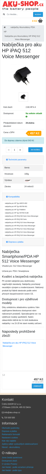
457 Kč (34, 133)
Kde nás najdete (9, 441)
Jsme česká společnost (12, 458)
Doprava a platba (14, 242)
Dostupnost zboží (9, 461)
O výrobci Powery (9, 464)
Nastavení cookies (10, 438)
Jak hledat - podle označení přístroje (17, 467)
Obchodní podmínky (10, 428)
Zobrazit (37, 386)
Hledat (38, 14)
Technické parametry (16, 160)
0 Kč (34, 21)
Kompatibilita (13, 197)
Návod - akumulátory (11, 447)
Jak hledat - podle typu (12, 470)
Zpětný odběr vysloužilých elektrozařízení (20, 444)
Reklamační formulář (11, 434)
